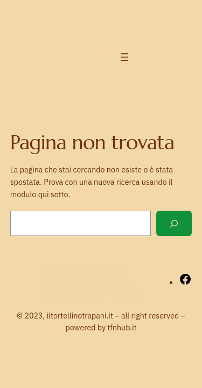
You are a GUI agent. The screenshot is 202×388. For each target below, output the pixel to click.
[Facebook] (183, 21)
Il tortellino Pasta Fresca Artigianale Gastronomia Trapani (94, 281)
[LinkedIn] (183, 45)
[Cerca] (174, 223)
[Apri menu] (124, 57)
